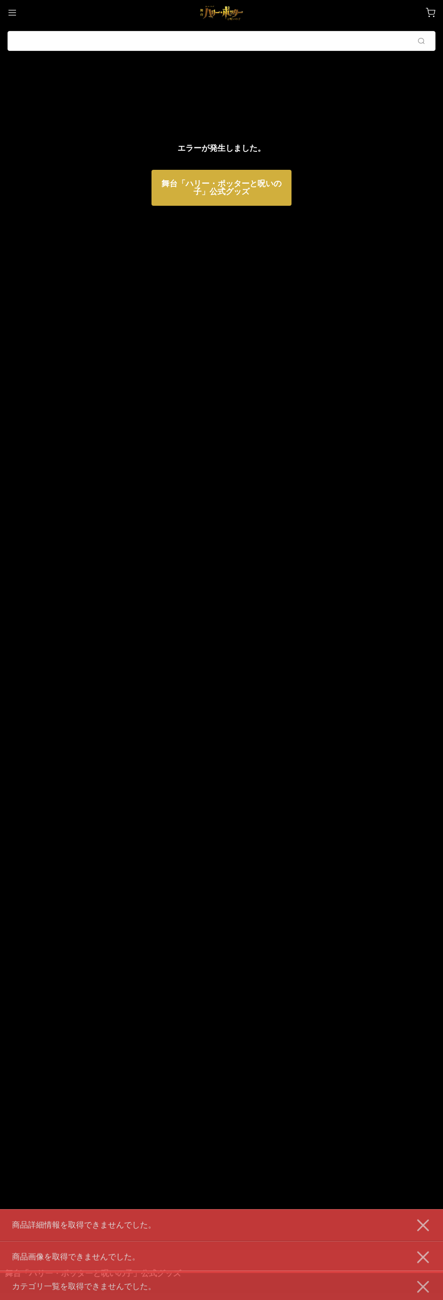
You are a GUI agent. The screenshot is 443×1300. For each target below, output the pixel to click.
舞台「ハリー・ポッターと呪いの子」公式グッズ (222, 187)
